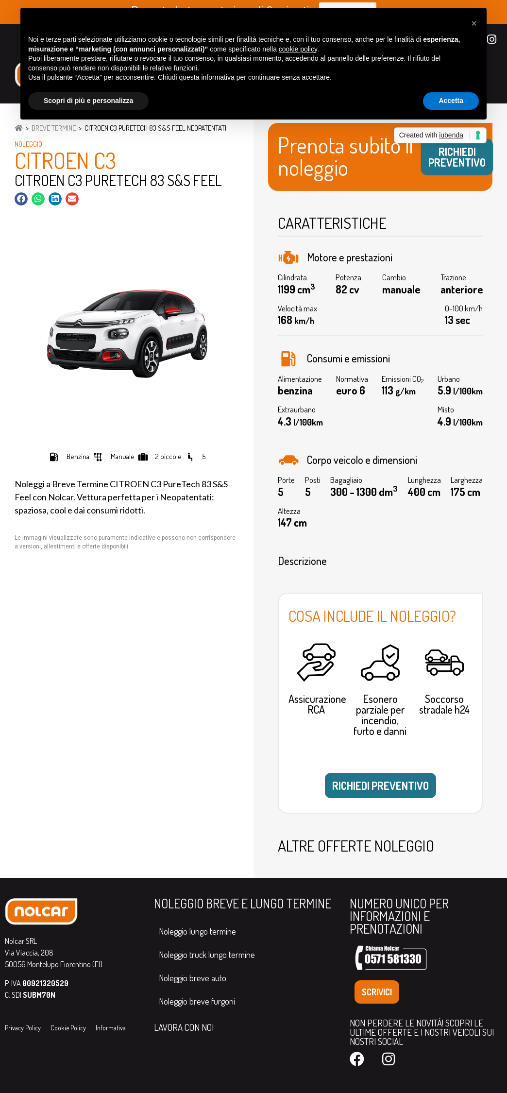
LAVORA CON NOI (184, 1027)
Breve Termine (54, 128)
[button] (21, 198)
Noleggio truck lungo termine (207, 954)
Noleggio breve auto (192, 978)
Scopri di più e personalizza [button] (88, 100)
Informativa (111, 1028)
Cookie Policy (68, 1028)
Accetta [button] (451, 100)
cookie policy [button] (298, 49)
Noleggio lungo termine (197, 931)
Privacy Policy (23, 1028)
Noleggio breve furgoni (197, 1001)
